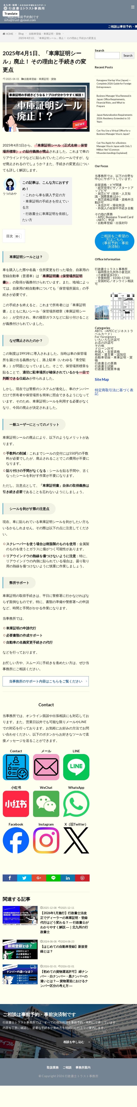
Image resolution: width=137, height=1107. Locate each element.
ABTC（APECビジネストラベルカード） (114, 331)
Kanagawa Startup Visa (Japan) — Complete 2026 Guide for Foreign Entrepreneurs (114, 83)
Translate (10, 13)
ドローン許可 (104, 348)
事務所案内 (83, 1070)
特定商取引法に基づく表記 (114, 391)
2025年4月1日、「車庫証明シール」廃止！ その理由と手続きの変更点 (57, 38)
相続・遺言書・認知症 (110, 354)
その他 (99, 345)
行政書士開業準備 (107, 368)
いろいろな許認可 (107, 339)
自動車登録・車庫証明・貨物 (45, 33)
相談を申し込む (73, 1045)
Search (128, 55)
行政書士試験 (104, 365)
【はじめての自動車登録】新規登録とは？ (63, 950)
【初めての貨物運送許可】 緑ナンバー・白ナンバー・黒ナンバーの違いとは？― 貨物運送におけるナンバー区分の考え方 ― (63, 980)
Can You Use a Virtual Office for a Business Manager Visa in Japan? (113, 132)
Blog (21, 33)
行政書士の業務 (106, 363)
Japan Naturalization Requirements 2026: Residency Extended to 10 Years (114, 118)
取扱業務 (53, 1070)
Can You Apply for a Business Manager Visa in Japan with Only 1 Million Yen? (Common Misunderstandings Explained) (114, 148)
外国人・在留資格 (107, 351)
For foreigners (105, 336)
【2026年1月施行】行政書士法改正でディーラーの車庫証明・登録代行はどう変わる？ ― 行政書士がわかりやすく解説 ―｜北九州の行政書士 (64, 923)
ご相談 (67, 1070)
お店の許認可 (104, 342)
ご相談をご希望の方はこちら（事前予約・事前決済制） (115, 241)
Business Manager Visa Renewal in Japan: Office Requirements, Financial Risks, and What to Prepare (114, 101)
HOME (9, 33)
